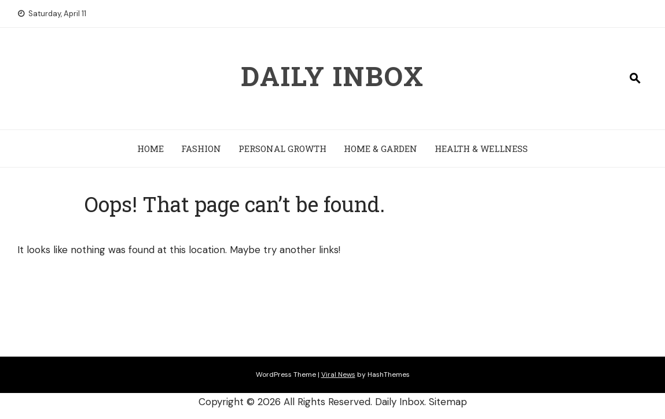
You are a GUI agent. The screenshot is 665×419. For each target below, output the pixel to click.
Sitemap (448, 401)
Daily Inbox (332, 75)
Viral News (338, 374)
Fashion (201, 148)
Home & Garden (380, 148)
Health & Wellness (481, 148)
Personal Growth (282, 148)
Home (150, 148)
